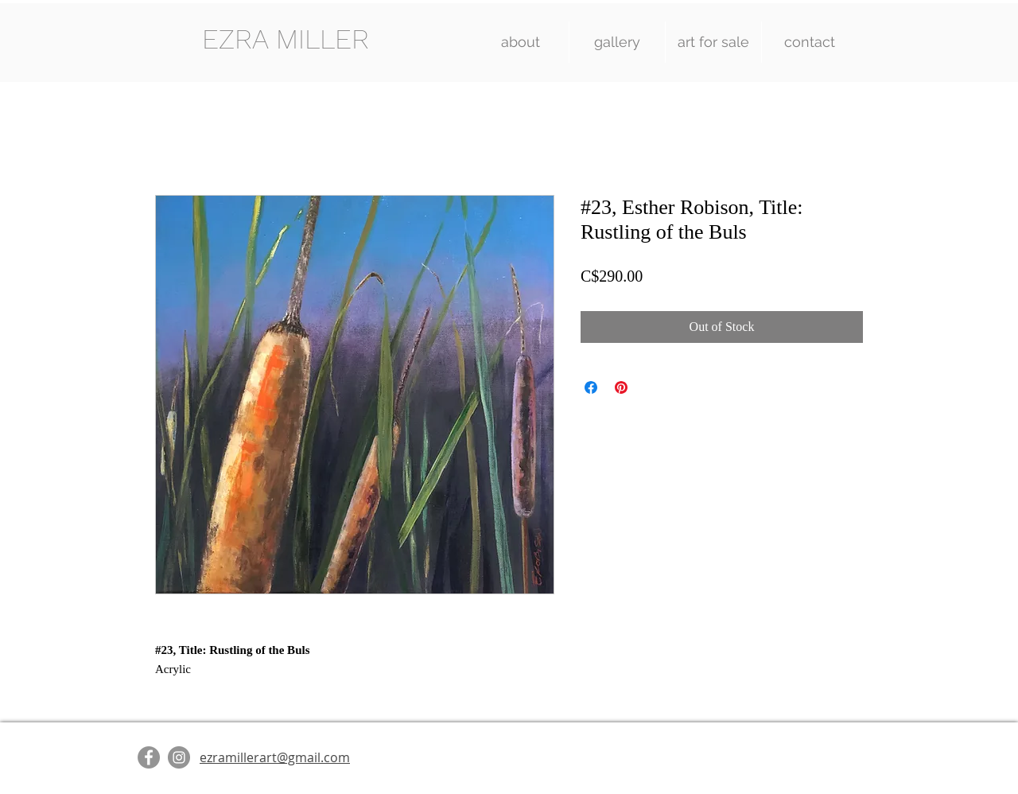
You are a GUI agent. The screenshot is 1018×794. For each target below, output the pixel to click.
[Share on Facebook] (590, 387)
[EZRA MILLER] (285, 39)
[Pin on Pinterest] (621, 387)
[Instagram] (179, 757)
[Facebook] (149, 757)
